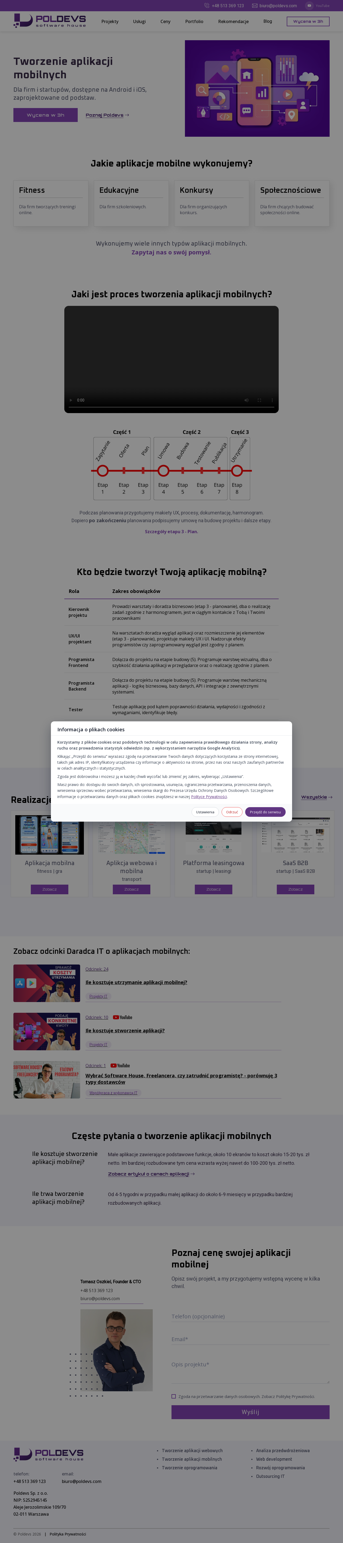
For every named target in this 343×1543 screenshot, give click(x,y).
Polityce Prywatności (209, 796)
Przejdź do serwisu (265, 812)
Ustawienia (205, 812)
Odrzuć (232, 812)
